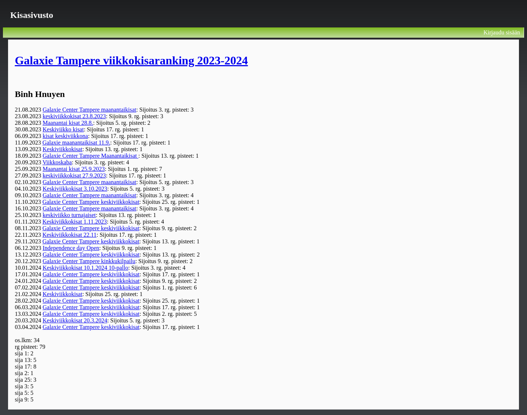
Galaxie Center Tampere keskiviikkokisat (90, 202)
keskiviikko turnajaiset (69, 215)
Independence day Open (70, 248)
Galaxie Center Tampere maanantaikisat (89, 109)
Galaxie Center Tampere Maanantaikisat (90, 156)
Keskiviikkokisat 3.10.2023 (74, 189)
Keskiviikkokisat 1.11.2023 (74, 221)
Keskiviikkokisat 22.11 (69, 235)
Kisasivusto (31, 15)
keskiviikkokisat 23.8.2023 (74, 116)
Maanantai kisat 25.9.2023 (73, 169)
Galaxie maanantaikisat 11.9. (76, 142)
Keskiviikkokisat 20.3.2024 (74, 320)
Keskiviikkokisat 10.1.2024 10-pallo (85, 268)
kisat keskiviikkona (65, 136)
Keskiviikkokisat (62, 149)
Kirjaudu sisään (501, 32)
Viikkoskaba (57, 162)
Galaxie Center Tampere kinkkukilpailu (88, 261)
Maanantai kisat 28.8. (67, 123)
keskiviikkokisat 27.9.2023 (74, 175)
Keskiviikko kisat (62, 129)
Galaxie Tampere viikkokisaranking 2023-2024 (131, 60)
